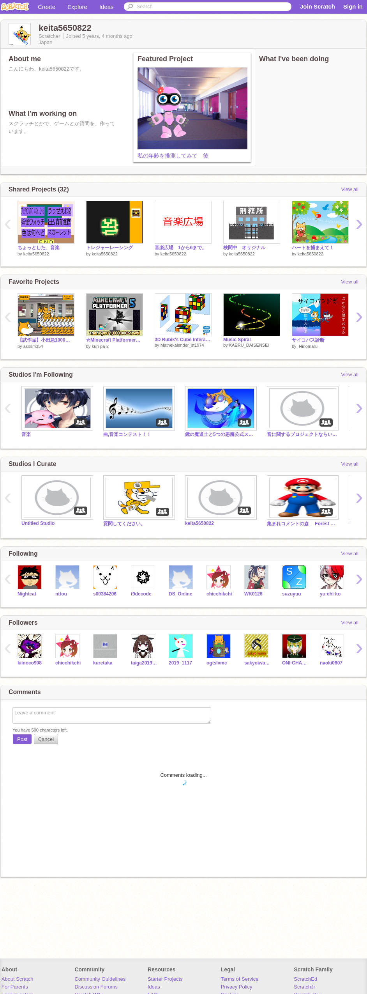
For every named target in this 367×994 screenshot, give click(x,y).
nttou (61, 594)
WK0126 (253, 594)
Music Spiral (237, 339)
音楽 (26, 434)
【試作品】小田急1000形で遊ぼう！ (46, 340)
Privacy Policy (236, 987)
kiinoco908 (30, 663)
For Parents (15, 987)
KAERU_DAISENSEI (249, 345)
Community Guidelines (99, 979)
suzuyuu (291, 594)
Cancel (46, 739)
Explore (77, 7)
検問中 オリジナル (244, 247)
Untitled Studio (38, 523)
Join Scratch (317, 6)
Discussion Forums (96, 987)
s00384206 (104, 594)
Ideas (106, 7)
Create (46, 7)
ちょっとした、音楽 (39, 247)
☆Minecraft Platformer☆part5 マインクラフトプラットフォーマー (114, 340)
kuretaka (102, 663)
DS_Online (180, 594)
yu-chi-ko (330, 594)
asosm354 (33, 346)
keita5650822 (36, 254)
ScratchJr (304, 987)
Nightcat (27, 594)
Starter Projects (165, 979)
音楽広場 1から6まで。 (180, 247)
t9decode (141, 594)
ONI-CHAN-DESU (295, 663)
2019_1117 (180, 663)
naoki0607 (331, 663)
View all (349, 189)
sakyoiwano (257, 663)
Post (22, 739)
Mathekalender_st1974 (182, 345)
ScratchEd (305, 979)
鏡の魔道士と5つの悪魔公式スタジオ (220, 434)
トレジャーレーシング (109, 247)
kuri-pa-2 (100, 346)
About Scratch (18, 979)
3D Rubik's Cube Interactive (183, 339)
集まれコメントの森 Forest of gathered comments (302, 523)
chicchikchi (219, 594)
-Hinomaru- (308, 346)
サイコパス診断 (308, 340)
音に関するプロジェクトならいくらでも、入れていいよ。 (302, 434)
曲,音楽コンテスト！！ (127, 434)
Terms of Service (240, 979)
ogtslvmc (216, 663)
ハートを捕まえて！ (313, 247)
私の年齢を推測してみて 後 (173, 155)
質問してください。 (124, 523)
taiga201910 (144, 663)
